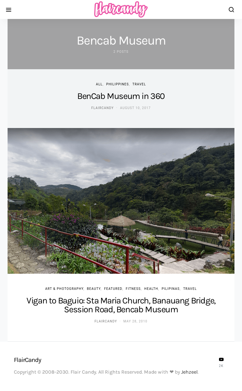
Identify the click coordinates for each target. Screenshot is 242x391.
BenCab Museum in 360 (121, 96)
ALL (99, 84)
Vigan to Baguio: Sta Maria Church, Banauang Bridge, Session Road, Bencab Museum (121, 305)
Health (151, 288)
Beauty (94, 288)
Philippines (117, 84)
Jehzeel (189, 372)
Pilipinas (171, 288)
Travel (139, 84)
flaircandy (102, 108)
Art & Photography (64, 288)
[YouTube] (221, 362)
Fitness (133, 288)
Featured (113, 288)
